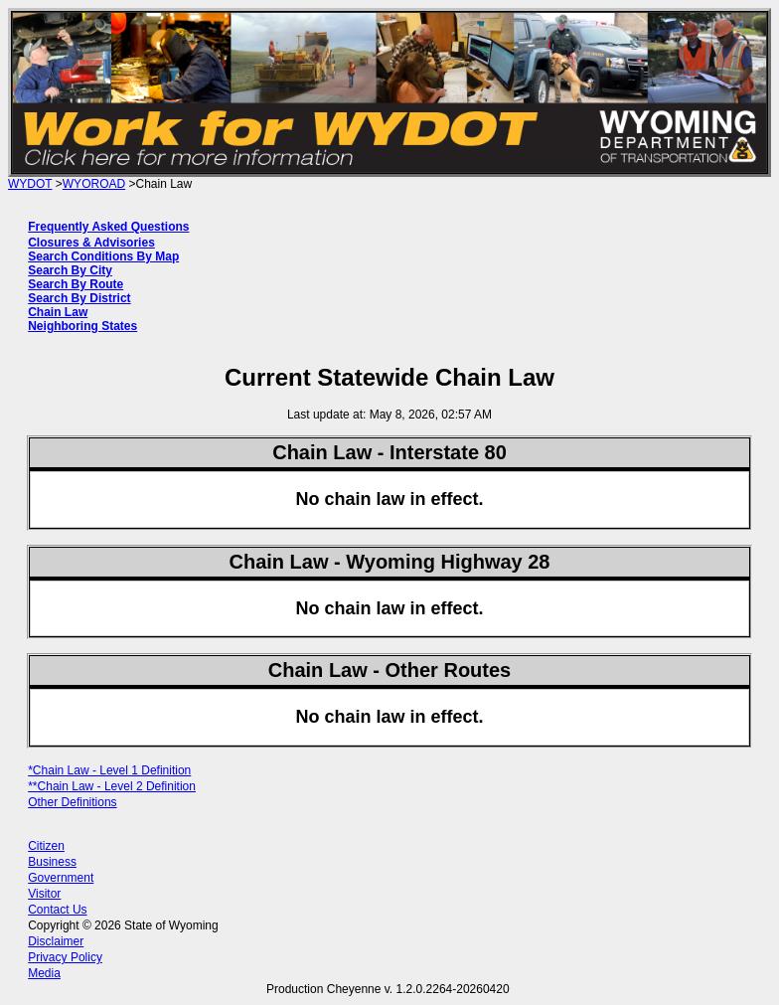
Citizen (46, 846)
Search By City (70, 270)
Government (60, 878)
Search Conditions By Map (103, 256)
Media (44, 973)
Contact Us (57, 910)
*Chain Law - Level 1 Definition (109, 770)
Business (52, 862)
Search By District (79, 298)
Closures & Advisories (91, 243)
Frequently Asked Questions (108, 227)
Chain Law (57, 312)
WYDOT (30, 184)
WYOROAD (94, 184)
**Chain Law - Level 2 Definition (112, 786)
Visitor (44, 894)
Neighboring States (82, 326)
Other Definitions (72, 802)
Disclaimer (55, 941)
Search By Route (75, 284)
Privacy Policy (65, 957)
